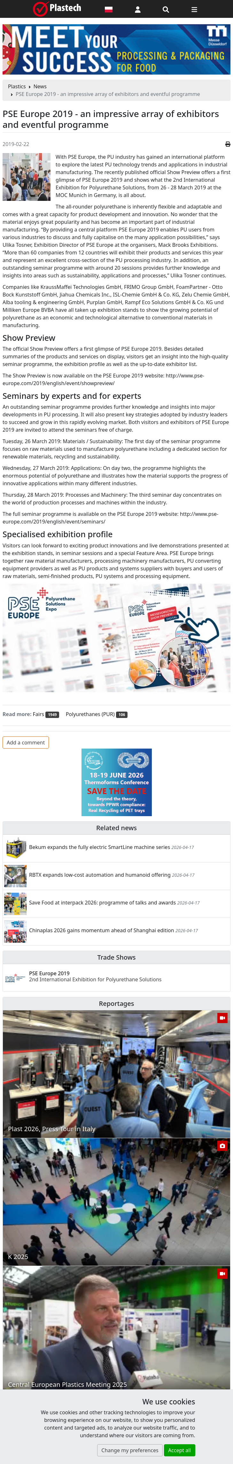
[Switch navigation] (194, 9)
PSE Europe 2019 (95, 976)
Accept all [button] (179, 1450)
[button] (138, 9)
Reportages (116, 1003)
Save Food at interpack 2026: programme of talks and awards (102, 902)
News (40, 86)
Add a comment (26, 742)
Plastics (17, 86)
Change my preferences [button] (129, 1450)
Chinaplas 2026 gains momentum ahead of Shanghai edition (101, 930)
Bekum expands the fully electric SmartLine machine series (99, 847)
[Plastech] (57, 9)
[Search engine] (166, 9)
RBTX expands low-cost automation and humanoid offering (100, 874)
